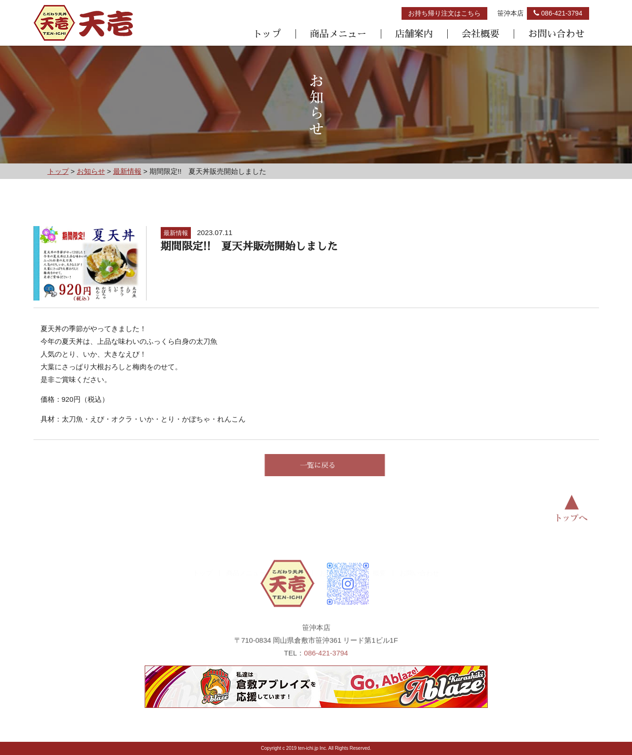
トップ (267, 34)
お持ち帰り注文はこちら (444, 13)
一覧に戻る (328, 465)
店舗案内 (414, 34)
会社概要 (481, 34)
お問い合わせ (556, 34)
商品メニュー (338, 34)
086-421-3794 (326, 663)
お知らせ (333, 555)
